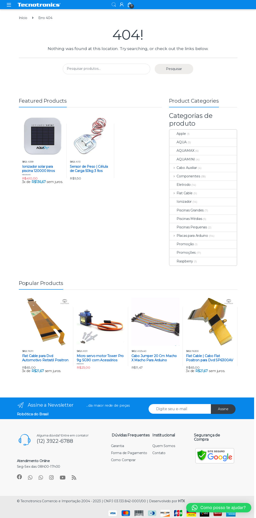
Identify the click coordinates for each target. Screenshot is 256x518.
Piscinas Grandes (186, 210)
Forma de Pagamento (129, 453)
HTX (181, 501)
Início (23, 18)
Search (113, 4)
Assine (223, 409)
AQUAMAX (181, 150)
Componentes (184, 176)
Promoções (182, 252)
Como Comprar (123, 460)
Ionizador (180, 201)
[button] (218, 507)
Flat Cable (180, 193)
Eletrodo (179, 185)
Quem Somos (163, 446)
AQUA (177, 142)
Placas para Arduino (188, 236)
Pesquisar (174, 69)
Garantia (117, 446)
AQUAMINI (182, 159)
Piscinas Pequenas (188, 227)
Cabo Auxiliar (183, 168)
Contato (158, 453)
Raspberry (181, 261)
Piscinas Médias (185, 219)
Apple (177, 134)
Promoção (181, 244)
